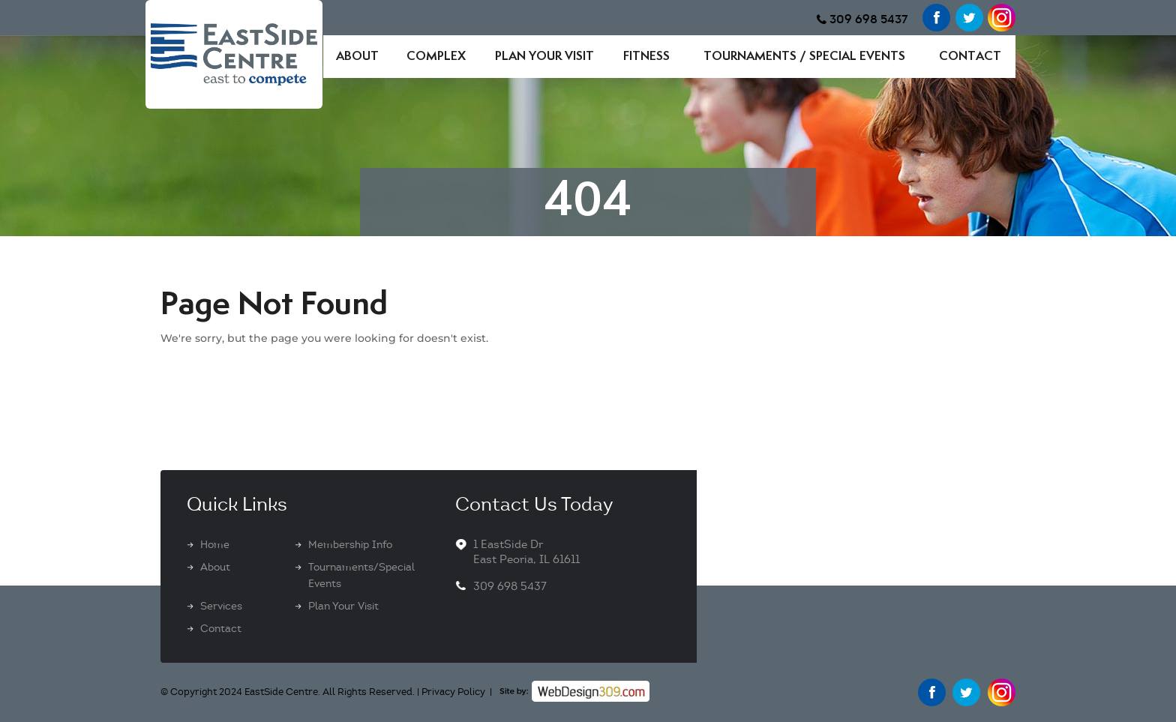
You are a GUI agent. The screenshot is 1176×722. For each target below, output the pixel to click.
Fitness (646, 56)
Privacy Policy (453, 692)
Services (221, 606)
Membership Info (350, 544)
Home (215, 544)
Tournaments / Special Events (804, 56)
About (357, 56)
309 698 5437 (869, 19)
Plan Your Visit (544, 56)
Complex (436, 56)
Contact (970, 56)
